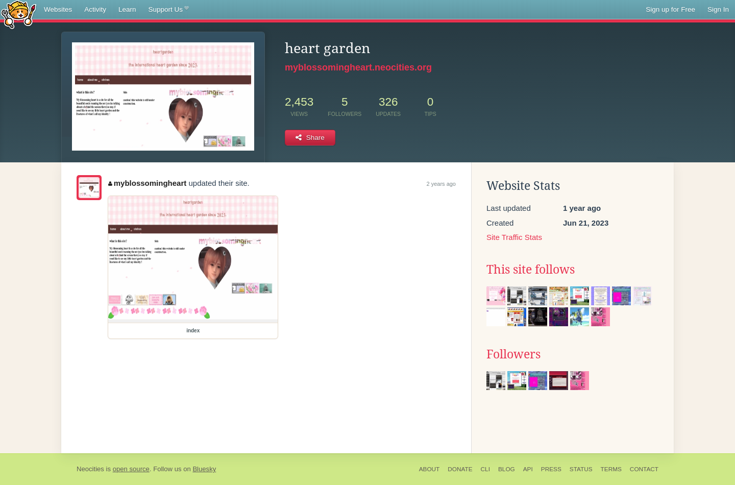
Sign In (718, 9)
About (429, 469)
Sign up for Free (670, 9)
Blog (506, 469)
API (528, 469)
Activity (95, 9)
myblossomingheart (147, 183)
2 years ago (441, 184)
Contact (644, 469)
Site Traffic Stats (514, 237)
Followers (513, 354)
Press (551, 469)
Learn (127, 9)
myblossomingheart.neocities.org (358, 67)
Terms (611, 469)
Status (581, 469)
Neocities (90, 469)
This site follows (530, 269)
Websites (58, 9)
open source (131, 469)
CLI (485, 469)
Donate (460, 469)
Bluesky (204, 469)
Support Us (169, 10)
